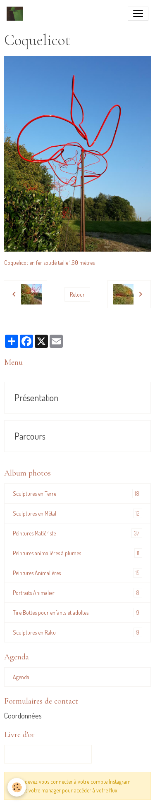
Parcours (29, 436)
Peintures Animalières (77, 573)
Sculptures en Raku (77, 632)
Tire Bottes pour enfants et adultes (77, 612)
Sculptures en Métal (77, 513)
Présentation (36, 397)
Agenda (21, 676)
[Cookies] (16, 787)
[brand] (16, 14)
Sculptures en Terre (77, 493)
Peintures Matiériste (77, 533)
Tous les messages (48, 754)
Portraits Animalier (77, 592)
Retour (77, 294)
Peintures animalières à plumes (77, 553)
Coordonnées (23, 715)
